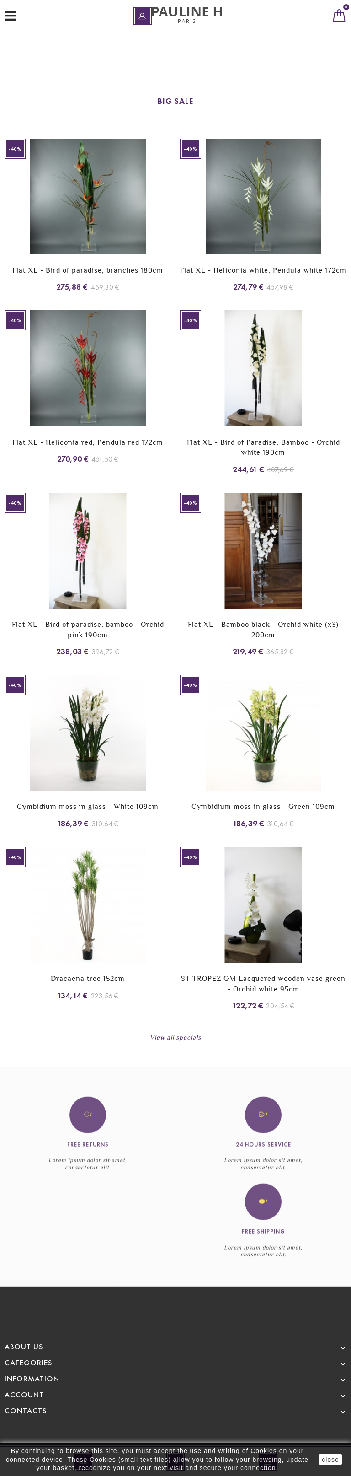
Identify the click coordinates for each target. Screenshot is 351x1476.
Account (24, 1395)
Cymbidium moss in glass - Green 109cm (263, 806)
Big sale (175, 101)
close (330, 1459)
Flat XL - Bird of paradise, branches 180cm (87, 270)
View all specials (175, 1037)
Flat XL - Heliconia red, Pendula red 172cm (87, 442)
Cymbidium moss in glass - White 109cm (88, 806)
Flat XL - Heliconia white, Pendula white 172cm (263, 270)
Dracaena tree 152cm (88, 978)
